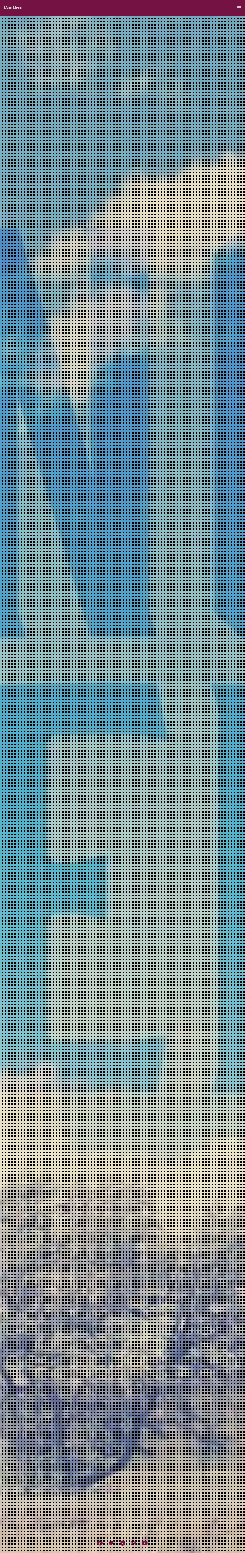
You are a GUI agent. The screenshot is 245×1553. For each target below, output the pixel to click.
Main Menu (122, 7)
